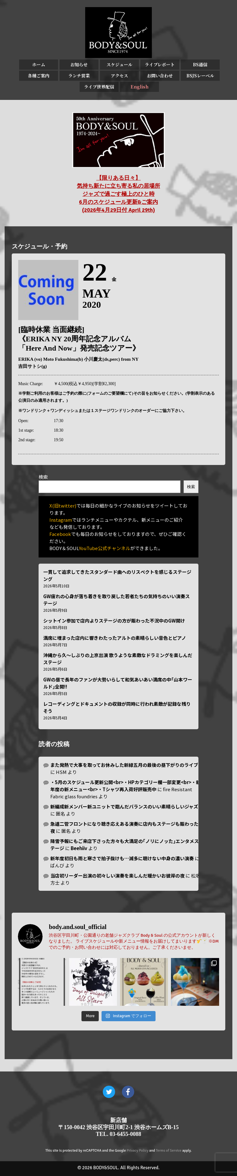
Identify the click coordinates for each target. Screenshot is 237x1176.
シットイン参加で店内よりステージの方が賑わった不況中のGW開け (114, 620)
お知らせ (79, 64)
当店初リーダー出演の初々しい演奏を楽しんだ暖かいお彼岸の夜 (117, 875)
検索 (43, 477)
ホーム (38, 64)
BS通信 (200, 64)
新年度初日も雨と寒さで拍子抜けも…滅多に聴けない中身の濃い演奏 (122, 858)
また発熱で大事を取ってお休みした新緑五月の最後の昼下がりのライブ (124, 765)
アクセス (119, 75)
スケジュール (119, 64)
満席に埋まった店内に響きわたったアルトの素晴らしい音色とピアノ (114, 638)
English (139, 87)
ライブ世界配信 (99, 87)
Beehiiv (79, 848)
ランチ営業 (79, 75)
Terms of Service (168, 1150)
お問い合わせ (160, 75)
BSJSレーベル (200, 75)
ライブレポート (160, 64)
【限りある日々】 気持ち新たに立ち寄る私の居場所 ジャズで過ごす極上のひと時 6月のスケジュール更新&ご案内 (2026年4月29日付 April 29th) (118, 194)
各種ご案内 (38, 75)
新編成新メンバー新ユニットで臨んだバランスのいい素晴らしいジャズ (124, 806)
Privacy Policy (137, 1150)
